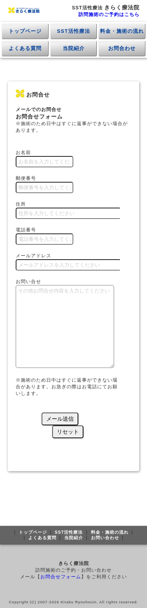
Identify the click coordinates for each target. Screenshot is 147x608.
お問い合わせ (105, 537)
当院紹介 (74, 48)
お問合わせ (122, 48)
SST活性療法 (73, 31)
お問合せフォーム (60, 576)
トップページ (25, 31)
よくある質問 (25, 48)
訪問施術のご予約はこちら (109, 14)
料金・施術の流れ (122, 31)
